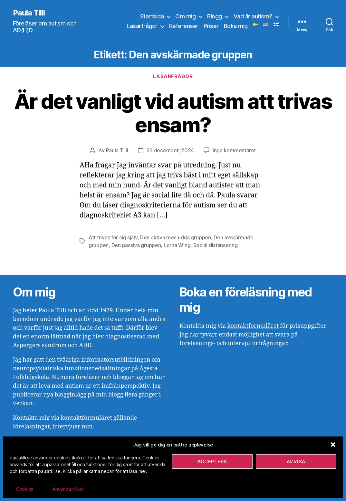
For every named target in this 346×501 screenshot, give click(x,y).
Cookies (24, 489)
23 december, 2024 (170, 150)
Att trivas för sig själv (113, 237)
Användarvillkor (68, 489)
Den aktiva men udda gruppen (175, 237)
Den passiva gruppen (136, 245)
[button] (333, 444)
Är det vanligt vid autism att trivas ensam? (173, 113)
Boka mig (236, 26)
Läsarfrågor (142, 26)
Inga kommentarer (234, 150)
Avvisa (296, 461)
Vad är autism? (253, 16)
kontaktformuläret (86, 418)
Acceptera (212, 461)
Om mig (185, 16)
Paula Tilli (29, 13)
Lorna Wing (177, 245)
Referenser (183, 26)
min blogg (109, 394)
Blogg (214, 16)
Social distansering (215, 245)
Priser (211, 26)
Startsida (152, 16)
